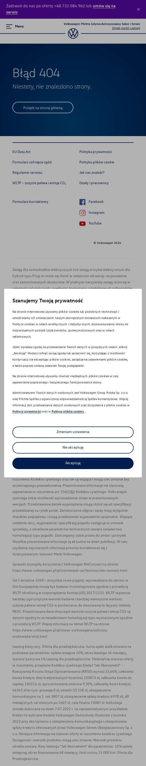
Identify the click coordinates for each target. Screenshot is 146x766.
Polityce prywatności (26, 411)
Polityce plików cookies (68, 411)
